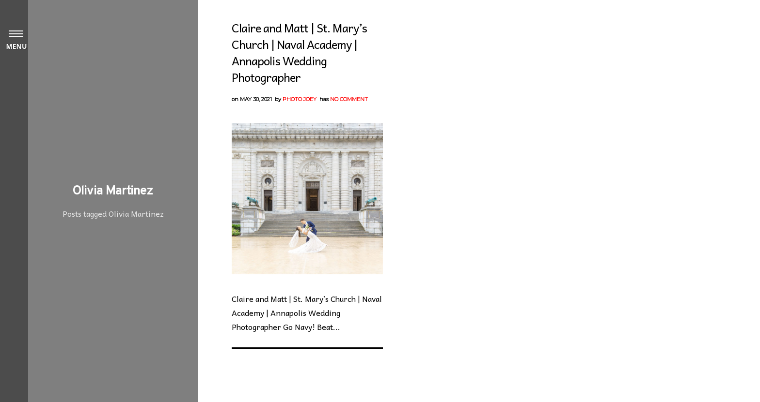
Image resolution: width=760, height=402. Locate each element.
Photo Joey (300, 99)
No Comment (349, 99)
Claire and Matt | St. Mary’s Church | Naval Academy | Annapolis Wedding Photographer (299, 52)
